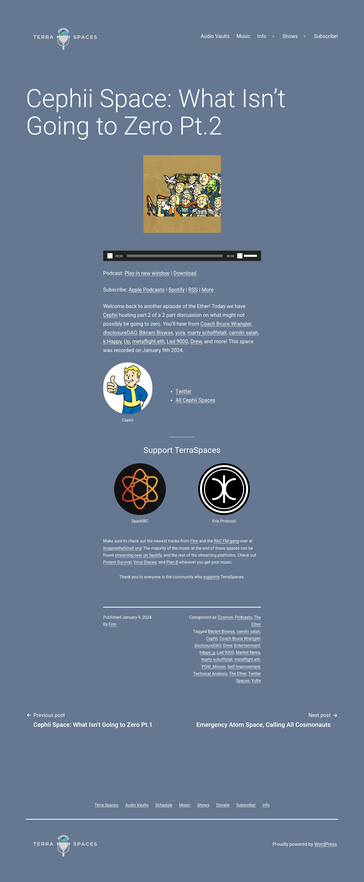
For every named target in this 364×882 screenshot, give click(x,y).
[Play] (110, 255)
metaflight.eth (148, 341)
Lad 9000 (177, 341)
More (207, 290)
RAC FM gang (226, 541)
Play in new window (147, 273)
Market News (248, 652)
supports (211, 576)
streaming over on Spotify (138, 555)
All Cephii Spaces (196, 400)
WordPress (325, 844)
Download (184, 273)
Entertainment (247, 645)
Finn (194, 541)
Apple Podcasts (147, 290)
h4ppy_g (207, 652)
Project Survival (117, 562)
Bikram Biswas (156, 333)
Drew (196, 341)
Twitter (184, 391)
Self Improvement (244, 666)
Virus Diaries (145, 562)
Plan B (172, 562)
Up (127, 341)
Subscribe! (326, 36)
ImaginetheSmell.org (122, 548)
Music (243, 36)
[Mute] (239, 255)
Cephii (110, 315)
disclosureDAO (120, 333)
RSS (193, 290)
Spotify (176, 290)
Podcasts (243, 617)
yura (180, 333)
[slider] (175, 256)
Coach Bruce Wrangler (225, 324)
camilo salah (243, 333)
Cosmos (225, 617)
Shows (290, 36)
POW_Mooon (214, 666)
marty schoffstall (206, 333)
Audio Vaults (214, 36)
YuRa (256, 680)
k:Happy (112, 341)
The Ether (237, 673)
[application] (182, 256)
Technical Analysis (210, 673)
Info (261, 36)
